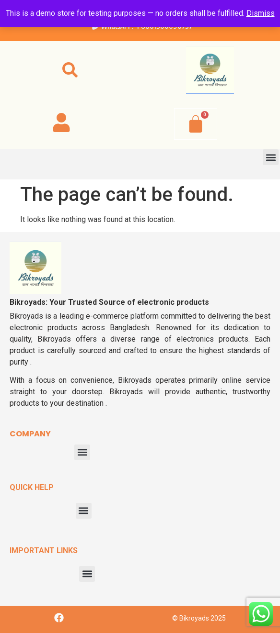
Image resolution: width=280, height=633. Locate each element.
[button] (70, 69)
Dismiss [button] (260, 13)
